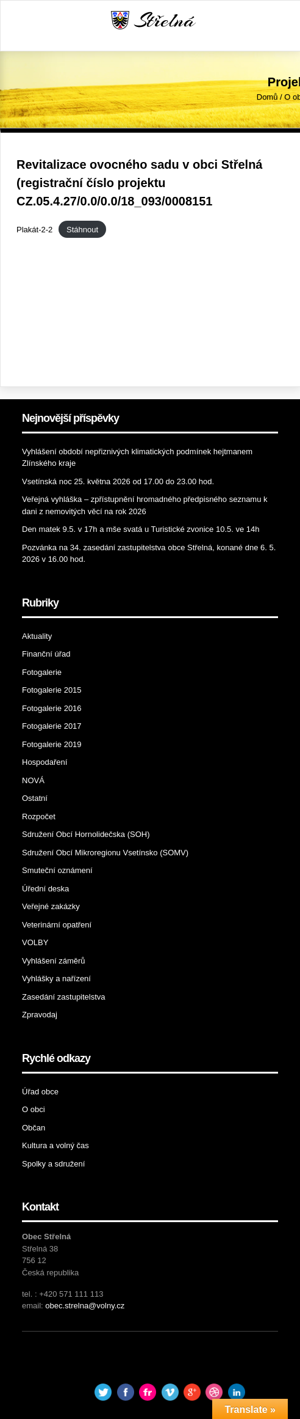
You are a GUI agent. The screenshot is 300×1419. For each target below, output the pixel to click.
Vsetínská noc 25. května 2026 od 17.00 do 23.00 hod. (118, 481)
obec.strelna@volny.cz (84, 1305)
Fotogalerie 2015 (52, 690)
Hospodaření (44, 762)
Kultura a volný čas (55, 1145)
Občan (33, 1127)
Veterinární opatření (56, 924)
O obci (33, 1109)
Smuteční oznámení (57, 870)
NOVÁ (33, 780)
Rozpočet (38, 816)
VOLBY (35, 942)
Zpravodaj (39, 1014)
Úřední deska (45, 888)
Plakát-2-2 (34, 229)
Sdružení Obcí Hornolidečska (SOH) (86, 834)
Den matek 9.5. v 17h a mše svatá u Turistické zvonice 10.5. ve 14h (140, 529)
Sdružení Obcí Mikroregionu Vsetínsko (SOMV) (105, 852)
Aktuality (37, 636)
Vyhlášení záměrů (53, 960)
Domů (267, 96)
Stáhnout (82, 229)
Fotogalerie (42, 672)
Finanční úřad (46, 653)
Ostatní (35, 798)
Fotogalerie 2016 (52, 708)
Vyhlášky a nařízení (56, 978)
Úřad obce (40, 1091)
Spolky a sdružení (53, 1163)
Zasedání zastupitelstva (63, 996)
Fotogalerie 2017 (52, 726)
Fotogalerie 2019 (52, 744)
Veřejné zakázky (51, 906)
